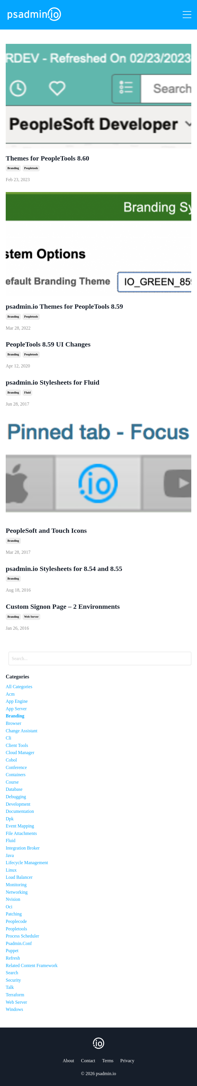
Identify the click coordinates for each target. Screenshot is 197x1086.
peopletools (31, 168)
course (12, 782)
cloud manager (20, 752)
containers (15, 774)
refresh (13, 958)
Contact (88, 1060)
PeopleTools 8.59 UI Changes (48, 344)
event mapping (20, 825)
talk (10, 987)
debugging (16, 796)
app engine (17, 701)
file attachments (21, 833)
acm (10, 694)
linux (11, 870)
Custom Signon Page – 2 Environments (63, 606)
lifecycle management (27, 862)
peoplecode (16, 921)
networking (16, 892)
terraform (15, 994)
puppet (12, 950)
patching (14, 913)
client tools (17, 745)
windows (14, 1009)
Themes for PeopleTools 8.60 (47, 158)
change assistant (21, 730)
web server (31, 616)
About (68, 1060)
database (14, 789)
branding (13, 168)
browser (13, 723)
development (18, 804)
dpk (10, 818)
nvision (13, 899)
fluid (27, 392)
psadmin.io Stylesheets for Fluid (53, 382)
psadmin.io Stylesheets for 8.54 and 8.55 (64, 568)
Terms (108, 1060)
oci (9, 906)
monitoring (16, 884)
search (12, 972)
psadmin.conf (19, 943)
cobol (11, 760)
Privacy (127, 1060)
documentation (20, 811)
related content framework (31, 965)
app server (16, 708)
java (10, 855)
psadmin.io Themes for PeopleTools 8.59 (64, 306)
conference (16, 767)
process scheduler (22, 936)
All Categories (19, 686)
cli (8, 737)
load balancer (19, 877)
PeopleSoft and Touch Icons (46, 530)
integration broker (23, 848)
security (13, 980)
